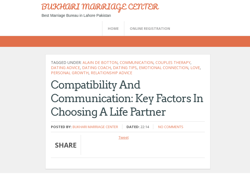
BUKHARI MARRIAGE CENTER (99, 6)
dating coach (96, 67)
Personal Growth (70, 72)
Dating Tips (125, 67)
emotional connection (163, 67)
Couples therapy (172, 62)
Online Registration (150, 28)
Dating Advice (65, 67)
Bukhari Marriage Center (95, 126)
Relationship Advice (111, 72)
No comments (170, 126)
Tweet (124, 137)
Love (195, 67)
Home (113, 28)
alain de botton (100, 62)
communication (136, 62)
